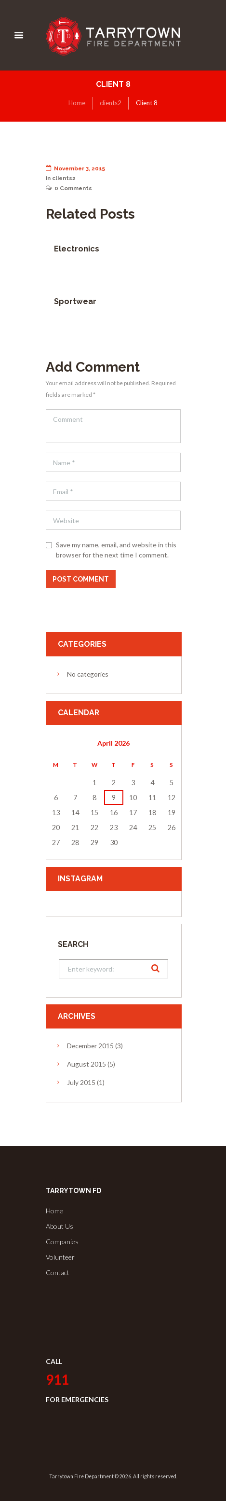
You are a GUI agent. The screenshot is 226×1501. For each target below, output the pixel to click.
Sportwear (75, 301)
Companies (62, 1241)
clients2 (110, 103)
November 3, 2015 (76, 168)
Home (76, 103)
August (86, 1064)
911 (57, 1379)
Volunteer (60, 1257)
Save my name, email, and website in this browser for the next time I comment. (116, 550)
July (81, 1082)
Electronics (76, 248)
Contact (57, 1272)
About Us (59, 1226)
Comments (69, 188)
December (90, 1046)
